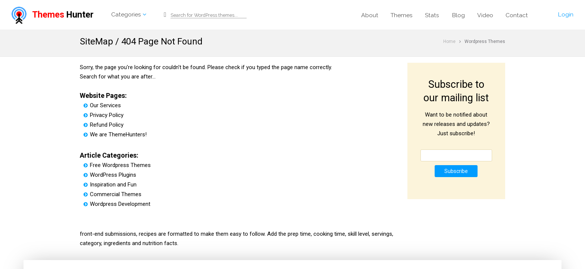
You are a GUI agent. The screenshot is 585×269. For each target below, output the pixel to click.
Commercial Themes (112, 194)
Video (485, 15)
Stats (432, 15)
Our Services (102, 105)
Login (565, 14)
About (369, 15)
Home (449, 41)
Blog (458, 15)
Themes (402, 15)
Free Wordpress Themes (117, 165)
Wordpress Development (117, 204)
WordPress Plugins (110, 174)
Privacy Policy (103, 115)
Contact (517, 15)
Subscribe (456, 171)
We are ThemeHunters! (115, 134)
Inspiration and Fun (110, 184)
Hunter (53, 14)
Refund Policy (103, 124)
